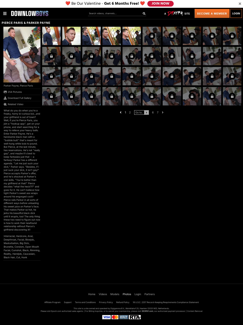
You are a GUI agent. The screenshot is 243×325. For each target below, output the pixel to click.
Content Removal (194, 311)
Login (236, 13)
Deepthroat (10, 239)
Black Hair (9, 257)
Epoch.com (56, 311)
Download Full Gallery (17, 98)
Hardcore (21, 236)
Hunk (24, 257)
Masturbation (11, 243)
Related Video (13, 104)
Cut (18, 257)
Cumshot (16, 250)
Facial (21, 239)
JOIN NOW (160, 4)
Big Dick (24, 243)
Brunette (8, 246)
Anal (30, 236)
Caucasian (29, 253)
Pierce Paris (26, 85)
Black (26, 250)
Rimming (34, 250)
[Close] (240, 4)
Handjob (17, 253)
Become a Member (212, 13)
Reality (7, 253)
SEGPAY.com (147, 311)
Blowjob (29, 239)
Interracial (9, 236)
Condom (19, 246)
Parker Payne (11, 85)
